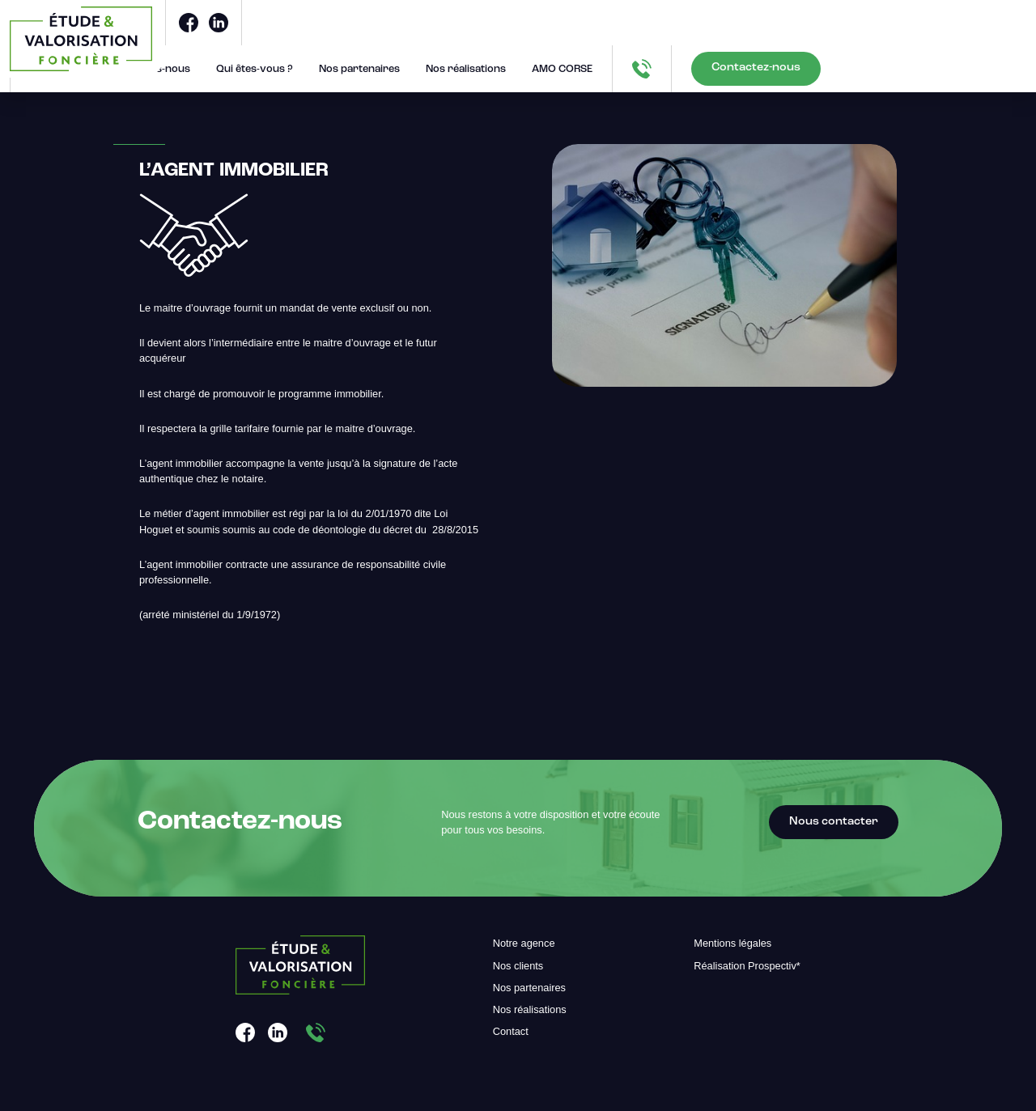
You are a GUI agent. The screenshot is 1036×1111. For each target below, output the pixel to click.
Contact (511, 1031)
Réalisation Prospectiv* (747, 966)
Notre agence (524, 943)
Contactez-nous (755, 67)
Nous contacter (833, 822)
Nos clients (518, 966)
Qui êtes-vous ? (254, 69)
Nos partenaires (359, 69)
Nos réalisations (466, 69)
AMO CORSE (562, 69)
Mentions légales (732, 943)
